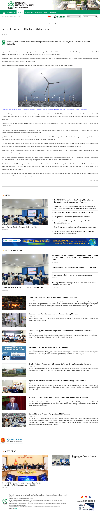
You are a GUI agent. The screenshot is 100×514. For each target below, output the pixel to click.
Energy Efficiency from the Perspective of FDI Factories (49, 414)
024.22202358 (61, 17)
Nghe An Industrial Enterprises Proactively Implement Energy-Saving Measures (58, 381)
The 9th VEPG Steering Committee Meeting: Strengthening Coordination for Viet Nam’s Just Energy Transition (21, 484)
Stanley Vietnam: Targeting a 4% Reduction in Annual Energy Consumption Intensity (60, 364)
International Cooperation (33, 12)
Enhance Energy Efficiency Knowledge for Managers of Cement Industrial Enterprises (60, 331)
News (45, 12)
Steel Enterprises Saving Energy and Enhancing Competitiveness (75, 227)
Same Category (13, 250)
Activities (20, 12)
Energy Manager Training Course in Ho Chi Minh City (19, 227)
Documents (52, 12)
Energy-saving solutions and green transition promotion (72, 217)
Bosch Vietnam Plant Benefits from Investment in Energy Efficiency (53, 314)
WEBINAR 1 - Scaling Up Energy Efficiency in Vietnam (48, 347)
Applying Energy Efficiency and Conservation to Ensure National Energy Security (58, 397)
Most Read (10, 451)
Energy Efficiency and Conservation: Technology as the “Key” (74, 212)
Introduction (11, 12)
